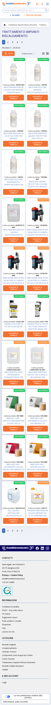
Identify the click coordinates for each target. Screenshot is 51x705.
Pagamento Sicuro (9, 617)
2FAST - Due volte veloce (12, 610)
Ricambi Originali (9, 644)
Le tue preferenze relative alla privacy (28, 696)
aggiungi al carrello (13, 97)
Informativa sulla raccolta (15, 702)
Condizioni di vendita (10, 606)
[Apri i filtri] (8, 53)
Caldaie (5, 669)
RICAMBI (16, 15)
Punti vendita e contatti (11, 621)
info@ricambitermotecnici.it (13, 578)
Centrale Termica (9, 651)
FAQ (4, 628)
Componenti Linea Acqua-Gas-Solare (17, 655)
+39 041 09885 (8, 582)
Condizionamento (9, 648)
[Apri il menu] (47, 3)
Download (6, 624)
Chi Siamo (6, 614)
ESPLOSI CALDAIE (33, 15)
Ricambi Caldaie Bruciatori (13, 666)
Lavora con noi (8, 631)
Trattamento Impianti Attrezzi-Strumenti (18, 662)
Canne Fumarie (8, 659)
